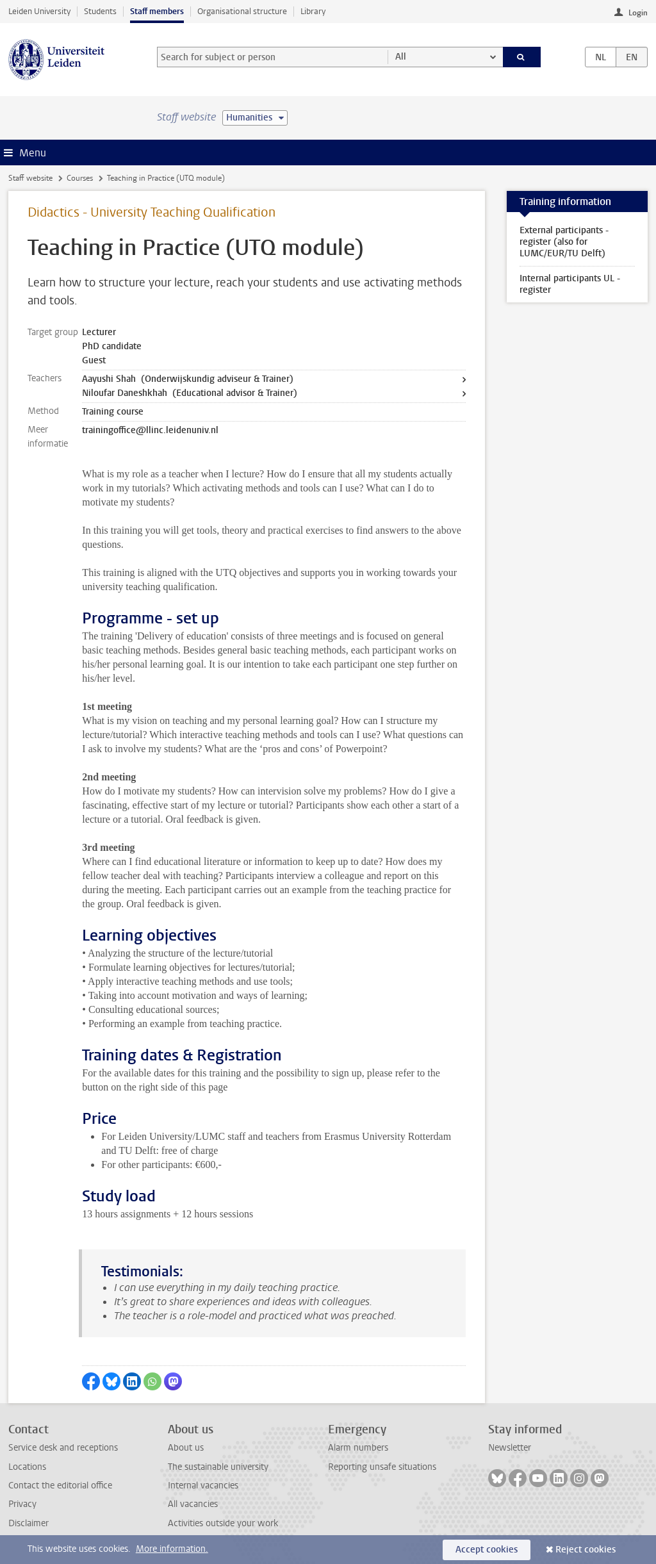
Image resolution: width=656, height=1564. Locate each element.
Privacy (22, 1504)
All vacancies (193, 1504)
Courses (80, 178)
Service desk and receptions (63, 1448)
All (400, 57)
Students (100, 11)
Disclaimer (28, 1523)
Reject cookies (585, 1549)
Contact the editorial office (60, 1485)
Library (312, 11)
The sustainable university (218, 1467)
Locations (27, 1467)
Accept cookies (486, 1549)
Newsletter (509, 1448)
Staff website (30, 178)
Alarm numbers (358, 1448)
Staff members (157, 11)
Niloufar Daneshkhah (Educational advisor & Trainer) (189, 393)
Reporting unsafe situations (382, 1467)
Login (638, 13)
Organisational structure (242, 11)
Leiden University (39, 11)
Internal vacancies (203, 1485)
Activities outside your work (223, 1523)
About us (186, 1448)
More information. (172, 1549)
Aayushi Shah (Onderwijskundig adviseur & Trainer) (187, 379)
